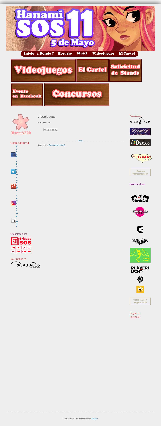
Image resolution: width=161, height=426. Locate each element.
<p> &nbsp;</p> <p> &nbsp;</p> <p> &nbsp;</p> (141, 360)
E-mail (17, 221)
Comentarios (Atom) (57, 145)
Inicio (80, 141)
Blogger (95, 419)
